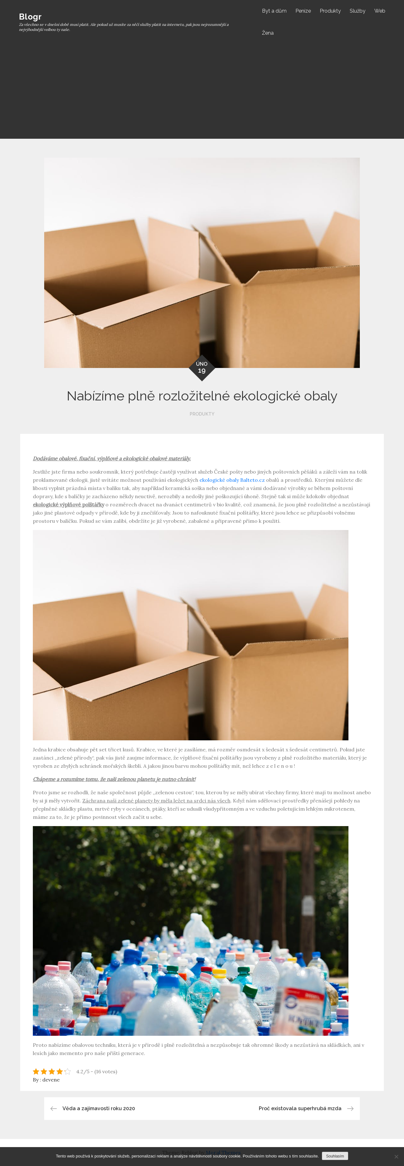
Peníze (303, 11)
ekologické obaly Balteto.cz (232, 480)
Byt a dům (274, 11)
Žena (268, 33)
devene (51, 1079)
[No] (396, 1156)
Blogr (30, 16)
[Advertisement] (202, 91)
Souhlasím (335, 1156)
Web (379, 11)
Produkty (330, 11)
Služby (357, 11)
